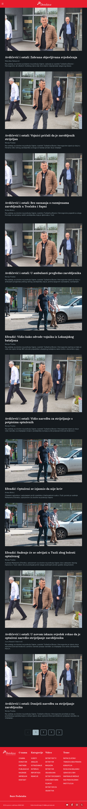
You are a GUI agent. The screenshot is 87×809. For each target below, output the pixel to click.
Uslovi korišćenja (36, 805)
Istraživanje (36, 765)
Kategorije (37, 752)
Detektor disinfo (53, 776)
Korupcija (67, 765)
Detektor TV (50, 758)
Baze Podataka (18, 796)
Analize (34, 762)
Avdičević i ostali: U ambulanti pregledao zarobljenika (43, 273)
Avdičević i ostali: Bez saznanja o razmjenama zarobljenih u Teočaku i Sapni (37, 204)
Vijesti (34, 758)
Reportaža (35, 773)
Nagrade (22, 773)
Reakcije (34, 776)
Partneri (22, 765)
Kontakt (22, 780)
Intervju (35, 769)
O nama (23, 752)
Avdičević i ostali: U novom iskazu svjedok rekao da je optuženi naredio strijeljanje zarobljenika (42, 636)
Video (48, 752)
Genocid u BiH (69, 773)
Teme (66, 752)
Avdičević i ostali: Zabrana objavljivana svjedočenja (41, 57)
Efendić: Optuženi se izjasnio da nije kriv (34, 489)
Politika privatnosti (48, 805)
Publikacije (24, 769)
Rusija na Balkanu (71, 769)
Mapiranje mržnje (71, 776)
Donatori (23, 762)
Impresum (23, 776)
